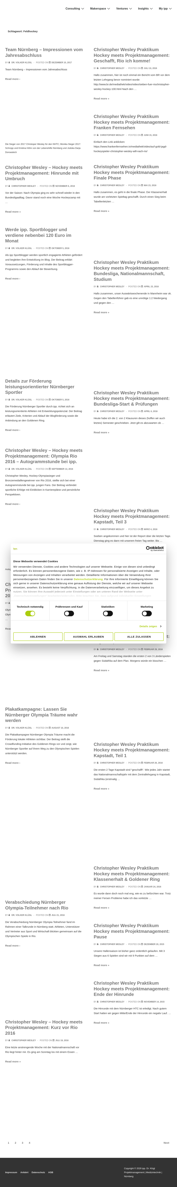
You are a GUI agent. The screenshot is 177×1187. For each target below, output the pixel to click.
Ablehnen (38, 636)
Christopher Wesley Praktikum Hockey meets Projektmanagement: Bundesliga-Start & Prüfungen (132, 398)
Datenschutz (38, 1172)
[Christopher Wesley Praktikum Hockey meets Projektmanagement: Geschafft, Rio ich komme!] (150, 68)
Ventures (124, 8)
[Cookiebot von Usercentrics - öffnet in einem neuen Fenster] (148, 548)
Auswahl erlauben (88, 636)
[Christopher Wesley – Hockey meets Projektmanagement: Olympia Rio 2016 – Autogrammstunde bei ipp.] (62, 469)
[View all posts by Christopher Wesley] (22, 186)
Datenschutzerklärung (88, 579)
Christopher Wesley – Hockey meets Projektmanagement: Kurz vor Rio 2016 (43, 1027)
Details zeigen (148, 626)
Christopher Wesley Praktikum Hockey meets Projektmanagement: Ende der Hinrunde (132, 988)
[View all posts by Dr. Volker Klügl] (20, 62)
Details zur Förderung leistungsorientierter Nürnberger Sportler (39, 386)
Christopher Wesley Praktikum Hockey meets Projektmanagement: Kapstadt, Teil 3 (132, 516)
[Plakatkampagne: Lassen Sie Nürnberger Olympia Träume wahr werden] (60, 728)
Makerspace (100, 8)
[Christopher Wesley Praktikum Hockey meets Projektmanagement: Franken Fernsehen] (150, 135)
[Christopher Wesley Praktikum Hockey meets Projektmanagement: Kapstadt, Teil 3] (150, 529)
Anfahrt (24, 1172)
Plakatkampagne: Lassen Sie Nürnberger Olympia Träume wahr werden (41, 715)
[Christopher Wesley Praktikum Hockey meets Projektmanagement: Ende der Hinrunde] (154, 1002)
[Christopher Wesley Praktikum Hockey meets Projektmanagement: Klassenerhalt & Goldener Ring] (152, 887)
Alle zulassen (139, 636)
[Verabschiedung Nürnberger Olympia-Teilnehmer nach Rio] (58, 915)
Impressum (11, 1172)
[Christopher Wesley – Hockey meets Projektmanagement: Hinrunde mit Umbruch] (65, 186)
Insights (146, 8)
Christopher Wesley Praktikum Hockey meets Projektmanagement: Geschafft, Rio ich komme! (132, 55)
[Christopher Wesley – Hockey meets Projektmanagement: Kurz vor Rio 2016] (61, 1040)
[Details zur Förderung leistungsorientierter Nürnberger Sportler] (60, 399)
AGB (50, 1172)
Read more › (12, 78)
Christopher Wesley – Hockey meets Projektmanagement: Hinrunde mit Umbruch (43, 173)
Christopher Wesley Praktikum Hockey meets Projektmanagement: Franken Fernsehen (132, 122)
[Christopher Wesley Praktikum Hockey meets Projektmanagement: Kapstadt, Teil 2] (153, 649)
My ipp (166, 8)
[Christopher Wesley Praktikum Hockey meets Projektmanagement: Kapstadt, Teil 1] (153, 763)
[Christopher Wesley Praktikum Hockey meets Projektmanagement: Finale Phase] (150, 185)
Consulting (75, 8)
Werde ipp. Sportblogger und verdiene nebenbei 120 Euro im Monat (38, 235)
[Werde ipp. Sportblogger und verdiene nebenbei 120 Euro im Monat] (60, 248)
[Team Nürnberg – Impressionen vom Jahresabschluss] (62, 62)
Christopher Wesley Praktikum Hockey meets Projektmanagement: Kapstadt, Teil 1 (132, 750)
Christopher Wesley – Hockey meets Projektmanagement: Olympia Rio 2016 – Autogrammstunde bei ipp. (43, 456)
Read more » (13, 211)
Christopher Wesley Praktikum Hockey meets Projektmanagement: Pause (132, 931)
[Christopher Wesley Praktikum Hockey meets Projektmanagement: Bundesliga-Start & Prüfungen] (150, 411)
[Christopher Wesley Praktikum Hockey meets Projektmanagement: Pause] (154, 944)
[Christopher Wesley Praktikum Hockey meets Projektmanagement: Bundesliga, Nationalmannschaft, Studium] (151, 286)
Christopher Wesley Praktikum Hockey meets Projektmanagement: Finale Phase (132, 172)
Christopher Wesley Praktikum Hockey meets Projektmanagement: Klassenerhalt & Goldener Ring (132, 873)
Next (166, 1142)
